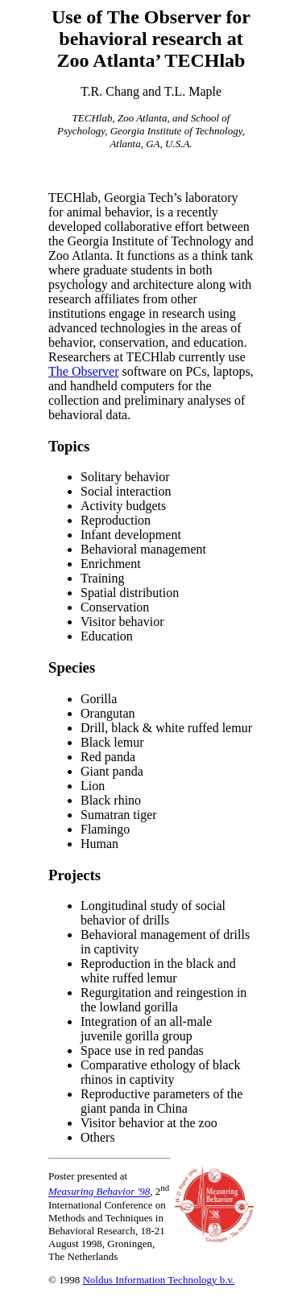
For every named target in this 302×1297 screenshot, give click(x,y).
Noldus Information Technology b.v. (158, 1280)
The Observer (83, 371)
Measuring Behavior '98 (99, 1192)
